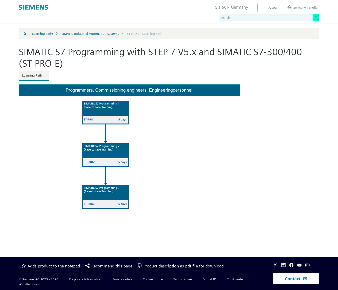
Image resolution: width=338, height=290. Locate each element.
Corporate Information (85, 279)
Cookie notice (153, 279)
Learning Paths (43, 33)
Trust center (235, 279)
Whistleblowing (30, 284)
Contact (296, 278)
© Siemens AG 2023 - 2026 (38, 279)
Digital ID (209, 279)
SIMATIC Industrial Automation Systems (90, 33)
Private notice (122, 279)
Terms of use (182, 279)
